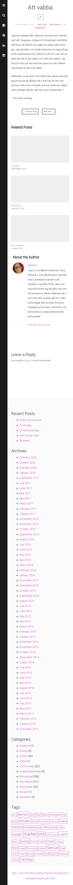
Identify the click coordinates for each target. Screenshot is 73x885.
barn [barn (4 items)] (14, 815)
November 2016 (28, 524)
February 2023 (27, 457)
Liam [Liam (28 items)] (63, 834)
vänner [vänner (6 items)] (15, 859)
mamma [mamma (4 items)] (42, 842)
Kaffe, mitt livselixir (30, 420)
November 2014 (28, 647)
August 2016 (26, 539)
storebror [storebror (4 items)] (48, 854)
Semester (25, 797)
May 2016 (25, 554)
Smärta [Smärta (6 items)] (22, 853)
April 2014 (25, 682)
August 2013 (26, 687)
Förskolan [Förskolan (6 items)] (43, 821)
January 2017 (27, 513)
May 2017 (25, 493)
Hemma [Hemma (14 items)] (17, 827)
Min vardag (55, 24)
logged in (27, 360)
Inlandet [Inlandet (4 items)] (28, 827)
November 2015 (28, 585)
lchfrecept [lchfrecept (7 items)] (51, 834)
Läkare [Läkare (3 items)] (34, 842)
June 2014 (25, 672)
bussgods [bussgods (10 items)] (55, 814)
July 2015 (25, 606)
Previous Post (30, 111)
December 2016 (28, 518)
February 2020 (27, 467)
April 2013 (25, 708)
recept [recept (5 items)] (22, 848)
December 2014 (28, 641)
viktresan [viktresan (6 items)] (63, 853)
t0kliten (41, 24)
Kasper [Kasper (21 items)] (17, 834)
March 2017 (26, 503)
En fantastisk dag (29, 430)
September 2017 (29, 477)
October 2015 (27, 590)
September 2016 (29, 534)
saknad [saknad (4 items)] (42, 848)
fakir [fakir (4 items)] (64, 815)
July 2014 (25, 667)
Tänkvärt (15, 166)
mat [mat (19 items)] (51, 841)
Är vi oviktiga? (17, 245)
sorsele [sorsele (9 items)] (39, 853)
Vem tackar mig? (29, 435)
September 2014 (29, 657)
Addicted (24, 745)
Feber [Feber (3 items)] (35, 822)
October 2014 (27, 652)
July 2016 (25, 544)
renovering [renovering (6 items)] (32, 848)
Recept (23, 791)
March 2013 (26, 713)
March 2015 (26, 626)
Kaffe (22, 761)
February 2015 (27, 631)
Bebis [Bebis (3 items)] (32, 815)
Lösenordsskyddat (30, 771)
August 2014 (26, 662)
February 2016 (27, 570)
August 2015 (26, 600)
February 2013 (27, 718)
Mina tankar (26, 786)
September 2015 (29, 595)
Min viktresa (26, 781)
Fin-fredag (25, 425)
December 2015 (28, 580)
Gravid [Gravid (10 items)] (63, 821)
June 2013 (25, 698)
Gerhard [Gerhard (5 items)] (54, 821)
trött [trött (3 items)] (55, 854)
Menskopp (16, 205)
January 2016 (27, 575)
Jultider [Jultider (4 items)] (60, 827)
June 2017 (25, 488)
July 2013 (25, 693)
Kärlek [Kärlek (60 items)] (30, 834)
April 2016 (25, 559)
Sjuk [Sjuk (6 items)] (63, 848)
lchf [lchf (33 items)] (41, 834)
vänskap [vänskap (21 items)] (27, 859)
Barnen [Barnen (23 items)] (23, 814)
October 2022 (27, 462)
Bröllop (23, 750)
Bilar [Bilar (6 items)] (38, 815)
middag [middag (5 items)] (59, 842)
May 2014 (25, 677)
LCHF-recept (26, 766)
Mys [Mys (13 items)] (15, 848)
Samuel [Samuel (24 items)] (52, 848)
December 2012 (28, 729)
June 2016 (25, 549)
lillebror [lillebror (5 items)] (15, 842)
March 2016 (26, 565)
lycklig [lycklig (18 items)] (25, 841)
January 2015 (27, 636)
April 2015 (25, 621)
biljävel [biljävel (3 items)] (45, 815)
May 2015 (25, 616)
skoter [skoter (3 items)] (14, 854)
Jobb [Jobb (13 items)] (45, 827)
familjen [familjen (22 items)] (25, 821)
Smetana (24, 440)
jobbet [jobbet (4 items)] (52, 827)
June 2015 (25, 611)
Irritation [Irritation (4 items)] (36, 827)
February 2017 (27, 508)
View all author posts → (40, 324)
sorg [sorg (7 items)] (30, 853)
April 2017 (25, 498)
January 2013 (27, 723)
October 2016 (27, 529)
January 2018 (27, 472)
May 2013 (25, 703)
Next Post (49, 111)
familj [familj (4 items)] (14, 821)
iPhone (23, 756)
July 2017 (25, 483)
